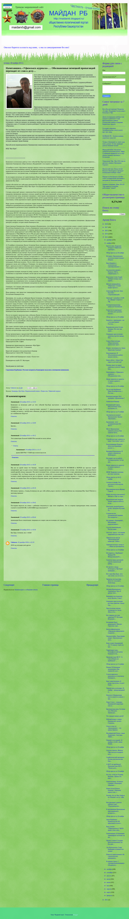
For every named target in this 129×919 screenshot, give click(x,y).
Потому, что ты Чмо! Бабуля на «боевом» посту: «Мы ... (115, 797)
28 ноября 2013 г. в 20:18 (28, 488)
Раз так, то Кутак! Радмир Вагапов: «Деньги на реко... (114, 776)
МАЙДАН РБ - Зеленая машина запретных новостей (112, 137)
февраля (109, 895)
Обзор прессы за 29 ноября (115, 317)
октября (109, 869)
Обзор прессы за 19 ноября (115, 771)
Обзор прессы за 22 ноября (115, 586)
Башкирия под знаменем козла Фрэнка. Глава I (114, 597)
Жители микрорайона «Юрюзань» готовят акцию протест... (113, 285)
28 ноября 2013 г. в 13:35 (28, 402)
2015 (106, 230)
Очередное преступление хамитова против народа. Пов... (115, 336)
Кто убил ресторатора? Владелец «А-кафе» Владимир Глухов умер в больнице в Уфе (113, 111)
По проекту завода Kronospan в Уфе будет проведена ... (114, 568)
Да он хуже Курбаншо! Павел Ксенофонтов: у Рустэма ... (114, 391)
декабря (109, 240)
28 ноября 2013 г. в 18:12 (28, 435)
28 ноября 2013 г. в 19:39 (28, 465)
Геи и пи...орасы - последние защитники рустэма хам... (115, 533)
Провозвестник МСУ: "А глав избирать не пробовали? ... (114, 659)
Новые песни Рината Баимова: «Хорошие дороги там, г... (113, 790)
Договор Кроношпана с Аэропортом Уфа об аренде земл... (114, 591)
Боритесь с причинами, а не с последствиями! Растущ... (115, 322)
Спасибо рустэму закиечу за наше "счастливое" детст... (115, 440)
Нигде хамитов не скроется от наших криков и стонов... (115, 381)
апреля (109, 889)
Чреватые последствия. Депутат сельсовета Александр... (113, 581)
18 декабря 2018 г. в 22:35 (26, 542)
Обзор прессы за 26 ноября (115, 436)
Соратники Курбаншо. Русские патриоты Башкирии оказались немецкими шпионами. (37, 370)
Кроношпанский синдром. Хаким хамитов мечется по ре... (114, 501)
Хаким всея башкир (112, 401)
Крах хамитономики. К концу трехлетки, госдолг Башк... (115, 683)
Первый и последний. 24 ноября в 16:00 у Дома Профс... (114, 742)
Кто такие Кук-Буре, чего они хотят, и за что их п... (115, 575)
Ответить (14, 416)
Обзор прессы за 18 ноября (115, 816)
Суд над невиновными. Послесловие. (113, 528)
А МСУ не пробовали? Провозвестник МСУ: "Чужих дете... (114, 766)
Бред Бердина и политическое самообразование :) (113, 265)
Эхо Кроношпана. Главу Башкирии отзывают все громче (115, 849)
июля (108, 879)
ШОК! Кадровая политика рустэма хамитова (114, 473)
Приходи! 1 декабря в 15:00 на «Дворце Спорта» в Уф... (115, 299)
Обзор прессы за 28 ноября (115, 386)
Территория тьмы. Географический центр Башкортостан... (114, 652)
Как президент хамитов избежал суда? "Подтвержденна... (114, 804)
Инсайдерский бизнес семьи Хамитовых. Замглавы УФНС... (115, 735)
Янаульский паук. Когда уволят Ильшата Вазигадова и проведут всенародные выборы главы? (112, 170)
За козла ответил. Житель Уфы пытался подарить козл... (114, 752)
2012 (106, 900)
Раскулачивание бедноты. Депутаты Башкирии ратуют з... (114, 446)
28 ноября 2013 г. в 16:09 (28, 423)
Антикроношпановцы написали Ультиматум (114, 306)
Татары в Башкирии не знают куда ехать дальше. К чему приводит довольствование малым (113, 143)
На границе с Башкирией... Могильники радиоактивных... (115, 522)
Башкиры (15, 391)
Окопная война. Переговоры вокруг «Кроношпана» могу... (115, 638)
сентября (110, 872)
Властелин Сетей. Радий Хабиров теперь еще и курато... (114, 278)
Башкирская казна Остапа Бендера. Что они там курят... (114, 329)
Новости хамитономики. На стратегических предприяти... (115, 856)
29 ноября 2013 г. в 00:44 (28, 517)
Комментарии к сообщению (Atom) (26, 590)
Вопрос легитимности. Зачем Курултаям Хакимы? (115, 349)
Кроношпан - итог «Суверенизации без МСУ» (113, 423)
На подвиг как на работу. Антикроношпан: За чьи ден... (115, 460)
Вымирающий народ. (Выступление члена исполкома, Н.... (113, 406)
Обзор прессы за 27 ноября (115, 412)
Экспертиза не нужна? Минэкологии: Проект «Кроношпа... (114, 416)
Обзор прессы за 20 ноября (115, 747)
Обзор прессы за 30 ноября (115, 253)
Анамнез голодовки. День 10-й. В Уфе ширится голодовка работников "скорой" (113, 186)
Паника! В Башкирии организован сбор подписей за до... (113, 669)
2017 (106, 227)
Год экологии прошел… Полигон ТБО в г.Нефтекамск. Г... (114, 272)
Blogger (75, 915)
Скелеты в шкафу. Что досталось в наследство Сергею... (114, 484)
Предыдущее (92, 585)
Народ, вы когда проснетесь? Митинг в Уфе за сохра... (115, 495)
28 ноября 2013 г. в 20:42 (28, 502)
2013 (106, 237)
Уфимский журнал (54, 391)
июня (108, 882)
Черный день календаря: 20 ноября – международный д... (115, 690)
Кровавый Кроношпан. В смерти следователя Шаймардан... (114, 453)
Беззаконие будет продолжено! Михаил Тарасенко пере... (114, 624)
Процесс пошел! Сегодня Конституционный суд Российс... (114, 842)
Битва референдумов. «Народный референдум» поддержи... (115, 631)
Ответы (15, 446)
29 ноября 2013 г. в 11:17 (33, 449)
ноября (109, 243)
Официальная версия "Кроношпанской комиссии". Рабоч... (113, 539)
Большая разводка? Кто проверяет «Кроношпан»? (115, 397)
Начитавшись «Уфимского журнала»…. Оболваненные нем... (115, 374)
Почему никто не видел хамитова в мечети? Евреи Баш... (115, 367)
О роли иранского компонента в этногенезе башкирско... (115, 676)
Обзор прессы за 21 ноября (115, 664)
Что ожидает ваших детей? (115, 716)
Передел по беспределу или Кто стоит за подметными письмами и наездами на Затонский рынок (113, 178)
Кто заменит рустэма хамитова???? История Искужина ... (114, 617)
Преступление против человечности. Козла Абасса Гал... (113, 610)
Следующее (9, 585)
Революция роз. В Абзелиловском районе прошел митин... (114, 355)
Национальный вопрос (32, 391)
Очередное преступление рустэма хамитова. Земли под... (115, 603)
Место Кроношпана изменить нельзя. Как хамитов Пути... (114, 430)
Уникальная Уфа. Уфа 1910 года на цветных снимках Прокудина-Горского (113, 163)
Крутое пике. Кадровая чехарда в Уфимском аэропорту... (113, 247)
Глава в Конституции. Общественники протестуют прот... (113, 343)
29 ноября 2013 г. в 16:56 (28, 530)
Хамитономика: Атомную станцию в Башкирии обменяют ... (114, 783)
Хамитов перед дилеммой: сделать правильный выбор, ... (114, 561)
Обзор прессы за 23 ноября (115, 550)
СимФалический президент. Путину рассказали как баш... (115, 759)
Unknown (14, 542)
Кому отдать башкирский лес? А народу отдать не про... (115, 645)
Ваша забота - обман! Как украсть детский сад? (114, 361)
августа (109, 876)
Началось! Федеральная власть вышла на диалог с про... (115, 697)
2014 (106, 234)
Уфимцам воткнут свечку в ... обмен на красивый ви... (115, 545)
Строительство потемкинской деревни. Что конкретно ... (114, 515)
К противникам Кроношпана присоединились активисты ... (115, 811)
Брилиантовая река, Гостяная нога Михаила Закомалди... (115, 711)
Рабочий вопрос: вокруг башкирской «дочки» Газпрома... (114, 721)
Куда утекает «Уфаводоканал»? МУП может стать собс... (114, 828)
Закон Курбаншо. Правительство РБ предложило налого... (114, 821)
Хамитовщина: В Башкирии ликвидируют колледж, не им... (115, 835)
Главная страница (50, 585)
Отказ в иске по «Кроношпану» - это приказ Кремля (113, 728)
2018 (106, 224)
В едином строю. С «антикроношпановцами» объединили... (115, 863)
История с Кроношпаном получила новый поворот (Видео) (115, 258)
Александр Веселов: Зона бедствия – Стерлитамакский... (114, 292)
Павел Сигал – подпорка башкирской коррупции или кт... (114, 704)
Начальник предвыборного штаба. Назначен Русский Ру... (115, 508)
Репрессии (44, 391)
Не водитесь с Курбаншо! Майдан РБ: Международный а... (114, 554)
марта (109, 892)
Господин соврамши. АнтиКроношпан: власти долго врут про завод (112, 130)
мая (108, 885)
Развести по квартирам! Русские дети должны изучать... (114, 311)
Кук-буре (21, 391)
